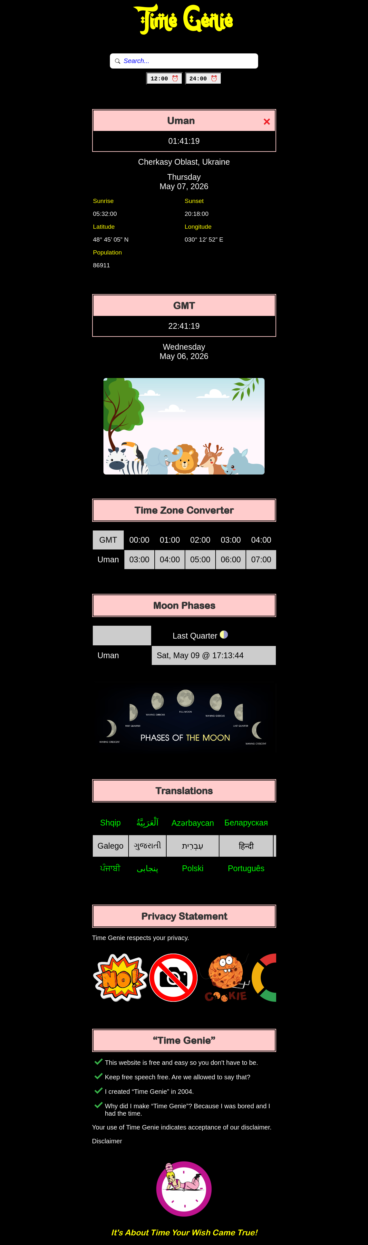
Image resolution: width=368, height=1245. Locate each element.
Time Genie (184, 21)
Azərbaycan (192, 822)
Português (246, 868)
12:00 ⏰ (164, 79)
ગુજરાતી (147, 845)
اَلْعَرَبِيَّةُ (147, 822)
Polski (193, 868)
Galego (111, 845)
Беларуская (246, 822)
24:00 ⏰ (203, 79)
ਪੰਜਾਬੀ (110, 868)
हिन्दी (246, 846)
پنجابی (147, 868)
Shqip (110, 822)
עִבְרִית (192, 845)
